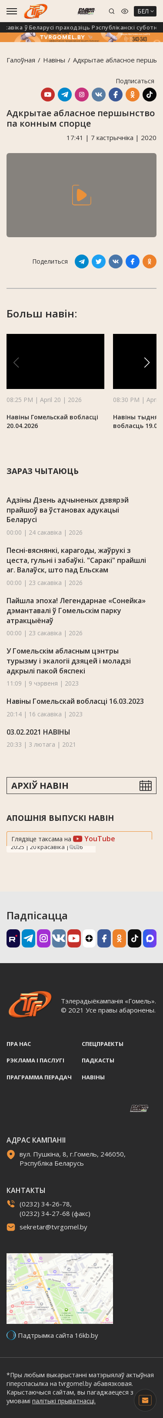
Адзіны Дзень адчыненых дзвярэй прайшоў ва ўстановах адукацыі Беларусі (68, 509)
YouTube (94, 838)
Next (77, 847)
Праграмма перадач (39, 1077)
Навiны (54, 60)
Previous (71, 847)
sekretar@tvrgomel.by (53, 1226)
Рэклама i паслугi (35, 1060)
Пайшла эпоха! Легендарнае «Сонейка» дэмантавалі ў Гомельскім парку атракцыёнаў (76, 610)
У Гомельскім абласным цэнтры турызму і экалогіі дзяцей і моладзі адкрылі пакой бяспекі (69, 660)
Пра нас (19, 1044)
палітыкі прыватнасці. (64, 1401)
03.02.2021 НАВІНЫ (38, 732)
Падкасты (98, 1060)
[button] (147, 362)
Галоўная (21, 60)
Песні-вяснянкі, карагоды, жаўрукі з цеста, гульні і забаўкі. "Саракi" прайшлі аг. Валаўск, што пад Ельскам (76, 560)
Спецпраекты (102, 1044)
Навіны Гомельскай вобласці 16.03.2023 (75, 701)
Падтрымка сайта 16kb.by (58, 1335)
